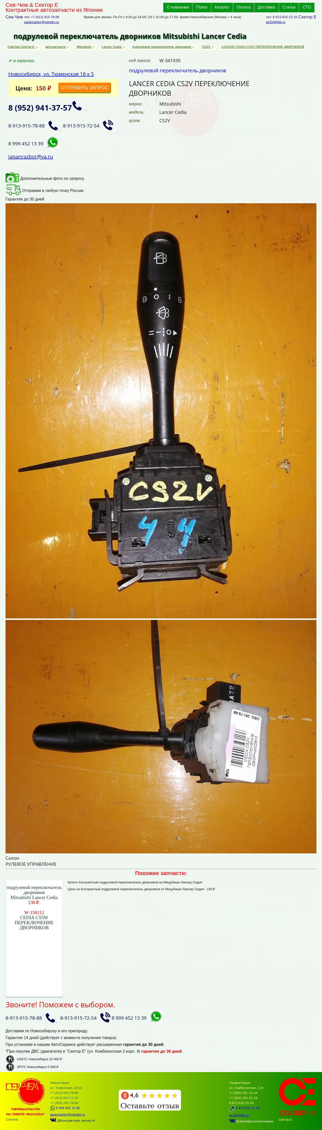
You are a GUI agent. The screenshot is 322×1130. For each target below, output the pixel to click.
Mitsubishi (84, 47)
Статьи (289, 7)
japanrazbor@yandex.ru (41, 22)
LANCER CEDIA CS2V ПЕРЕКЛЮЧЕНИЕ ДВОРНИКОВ (262, 47)
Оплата (244, 7)
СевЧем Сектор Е (21, 47)
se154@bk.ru (276, 22)
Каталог (222, 7)
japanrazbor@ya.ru (30, 156)
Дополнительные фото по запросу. (45, 178)
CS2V (206, 47)
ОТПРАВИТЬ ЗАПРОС (84, 87)
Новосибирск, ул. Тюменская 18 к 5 (51, 74)
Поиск (201, 7)
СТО (307, 7)
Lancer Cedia (112, 47)
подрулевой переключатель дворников (162, 47)
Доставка (266, 7)
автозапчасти (55, 47)
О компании (178, 7)
